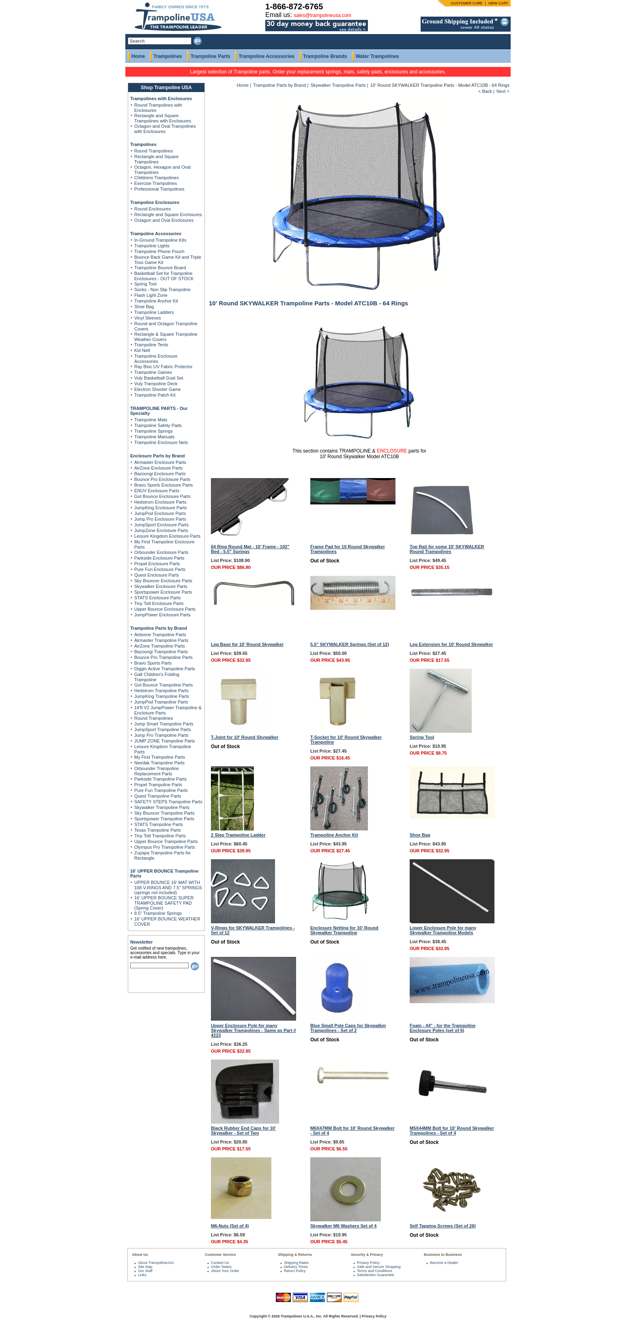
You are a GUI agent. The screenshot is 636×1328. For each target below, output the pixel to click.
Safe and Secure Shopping (379, 1267)
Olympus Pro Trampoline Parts (164, 847)
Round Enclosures (152, 208)
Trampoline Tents (151, 344)
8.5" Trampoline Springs (158, 913)
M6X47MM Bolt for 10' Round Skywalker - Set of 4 (352, 1130)
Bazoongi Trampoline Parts (161, 651)
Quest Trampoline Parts (157, 796)
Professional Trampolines (159, 189)
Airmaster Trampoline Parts (161, 640)
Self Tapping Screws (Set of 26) (443, 1225)
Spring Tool (145, 283)
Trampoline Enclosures (154, 202)
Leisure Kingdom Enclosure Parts (167, 536)
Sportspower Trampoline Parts (164, 818)
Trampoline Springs (153, 431)
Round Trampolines (153, 150)
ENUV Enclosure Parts (156, 490)
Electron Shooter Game (157, 389)
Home (138, 56)
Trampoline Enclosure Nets (161, 442)
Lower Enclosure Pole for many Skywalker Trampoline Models (443, 930)
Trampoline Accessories (266, 56)
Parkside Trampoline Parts (160, 779)
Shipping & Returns (295, 1255)
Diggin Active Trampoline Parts (164, 668)
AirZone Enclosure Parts (158, 468)
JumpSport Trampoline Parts (162, 729)
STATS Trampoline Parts (158, 824)
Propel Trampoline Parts (158, 784)
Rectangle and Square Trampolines (156, 159)
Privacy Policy (368, 1263)
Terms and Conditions (374, 1271)
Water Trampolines (377, 56)
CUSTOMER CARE (467, 3)
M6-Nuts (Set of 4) (230, 1225)
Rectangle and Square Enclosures (168, 214)
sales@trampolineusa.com (322, 15)
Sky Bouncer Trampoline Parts (164, 813)
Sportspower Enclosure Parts (163, 592)
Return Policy (295, 1271)
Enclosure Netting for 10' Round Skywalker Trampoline (344, 930)
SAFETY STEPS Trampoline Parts (168, 801)
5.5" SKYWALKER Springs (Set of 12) (349, 644)
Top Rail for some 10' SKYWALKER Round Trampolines (447, 549)
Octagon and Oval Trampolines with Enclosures (165, 129)
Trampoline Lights (152, 245)
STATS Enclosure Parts (157, 597)
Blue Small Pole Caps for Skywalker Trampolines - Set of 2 (348, 1028)
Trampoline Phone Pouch (159, 251)
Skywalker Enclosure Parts (160, 586)
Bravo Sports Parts (153, 663)
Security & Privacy (367, 1255)
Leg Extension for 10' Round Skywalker (451, 644)
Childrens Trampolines (156, 177)
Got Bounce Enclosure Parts (162, 496)
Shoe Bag (144, 306)
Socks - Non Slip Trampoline (162, 289)
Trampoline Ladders (154, 312)
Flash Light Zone (151, 295)
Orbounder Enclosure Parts (161, 552)
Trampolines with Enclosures (161, 98)
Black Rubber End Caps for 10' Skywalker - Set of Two (243, 1130)
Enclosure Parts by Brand (157, 455)
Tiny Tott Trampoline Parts (160, 835)
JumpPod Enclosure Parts (160, 513)
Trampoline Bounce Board (160, 267)
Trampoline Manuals (154, 436)
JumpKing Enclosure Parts (160, 507)
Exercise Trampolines (155, 183)
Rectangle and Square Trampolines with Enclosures (162, 118)
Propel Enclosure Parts (157, 563)
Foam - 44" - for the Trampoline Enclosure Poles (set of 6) (442, 1028)
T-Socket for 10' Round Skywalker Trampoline (346, 739)
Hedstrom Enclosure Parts (160, 502)
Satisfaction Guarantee (375, 1275)
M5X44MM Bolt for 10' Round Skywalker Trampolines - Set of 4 (452, 1130)
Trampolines (167, 56)
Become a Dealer (444, 1263)
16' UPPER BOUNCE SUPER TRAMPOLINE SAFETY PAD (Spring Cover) (163, 902)
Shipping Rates (296, 1263)
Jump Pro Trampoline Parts (161, 735)
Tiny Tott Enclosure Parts (159, 603)
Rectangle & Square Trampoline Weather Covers (166, 337)
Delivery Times (296, 1267)
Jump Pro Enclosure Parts (160, 519)
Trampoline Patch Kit (155, 395)
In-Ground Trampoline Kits (160, 240)
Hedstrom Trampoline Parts (161, 690)
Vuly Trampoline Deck (156, 383)
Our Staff (145, 1271)
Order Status (221, 1267)
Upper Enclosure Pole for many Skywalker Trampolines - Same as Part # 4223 (253, 1030)
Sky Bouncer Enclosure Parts (163, 580)
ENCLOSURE (392, 451)
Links (142, 1275)
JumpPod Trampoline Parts (161, 701)
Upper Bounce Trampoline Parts (166, 841)
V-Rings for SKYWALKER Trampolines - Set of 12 (253, 930)
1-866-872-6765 (294, 6)
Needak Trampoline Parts (159, 762)
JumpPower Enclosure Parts (162, 614)
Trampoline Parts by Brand (158, 628)
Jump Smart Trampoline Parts (163, 723)
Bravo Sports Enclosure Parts (163, 485)
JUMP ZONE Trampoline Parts (164, 740)
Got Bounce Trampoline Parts (163, 684)
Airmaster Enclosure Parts (160, 462)
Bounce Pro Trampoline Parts (163, 657)
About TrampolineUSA (156, 1263)
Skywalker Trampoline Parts (161, 807)
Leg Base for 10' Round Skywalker (247, 644)
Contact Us (220, 1263)
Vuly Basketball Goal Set (158, 377)
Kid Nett (142, 350)
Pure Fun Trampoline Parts (160, 790)
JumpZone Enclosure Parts (161, 530)
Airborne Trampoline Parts (160, 634)
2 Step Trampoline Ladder (238, 834)
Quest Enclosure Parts (156, 575)
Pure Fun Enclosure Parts (159, 569)
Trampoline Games (153, 372)
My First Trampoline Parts (159, 757)
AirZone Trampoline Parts (159, 646)
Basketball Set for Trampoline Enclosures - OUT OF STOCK (163, 276)
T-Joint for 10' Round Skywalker (244, 737)
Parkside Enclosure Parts (159, 558)
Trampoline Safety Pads (158, 425)
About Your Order (225, 1271)
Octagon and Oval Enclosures (163, 220)
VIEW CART (498, 3)
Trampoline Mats (151, 419)
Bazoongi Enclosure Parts (160, 473)
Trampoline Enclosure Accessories (156, 359)
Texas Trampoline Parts (157, 830)
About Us (140, 1255)
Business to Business (443, 1255)
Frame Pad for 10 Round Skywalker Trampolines (347, 549)
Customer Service (220, 1255)
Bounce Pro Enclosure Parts (162, 479)
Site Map (145, 1267)
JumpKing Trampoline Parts (161, 696)
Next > (502, 91)
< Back (485, 91)
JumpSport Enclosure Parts (161, 524)
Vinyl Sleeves (147, 317)
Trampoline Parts (210, 56)
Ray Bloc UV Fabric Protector (163, 366)
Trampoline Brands (325, 56)
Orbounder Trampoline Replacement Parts (156, 771)
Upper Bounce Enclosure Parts (165, 609)
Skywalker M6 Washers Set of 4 (343, 1225)
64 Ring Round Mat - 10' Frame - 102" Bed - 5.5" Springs (250, 549)
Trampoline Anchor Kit (156, 300)
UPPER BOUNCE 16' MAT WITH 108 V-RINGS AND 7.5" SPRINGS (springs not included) (168, 887)
